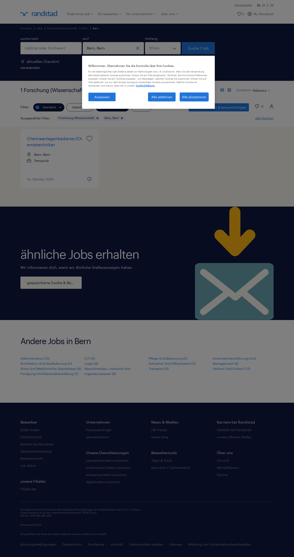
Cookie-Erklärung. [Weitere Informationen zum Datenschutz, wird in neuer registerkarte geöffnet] (145, 85)
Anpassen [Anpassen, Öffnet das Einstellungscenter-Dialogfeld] (102, 97)
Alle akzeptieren (194, 97)
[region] (148, 82)
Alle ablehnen (161, 97)
